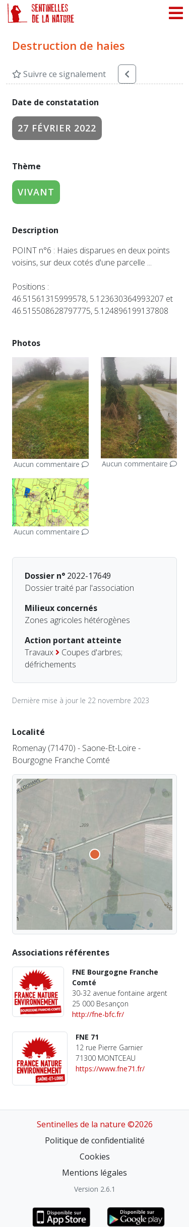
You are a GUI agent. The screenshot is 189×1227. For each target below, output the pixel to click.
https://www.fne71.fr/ (110, 1068)
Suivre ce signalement (59, 74)
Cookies (95, 1156)
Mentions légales (94, 1172)
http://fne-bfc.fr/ (98, 1014)
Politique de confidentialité (95, 1140)
